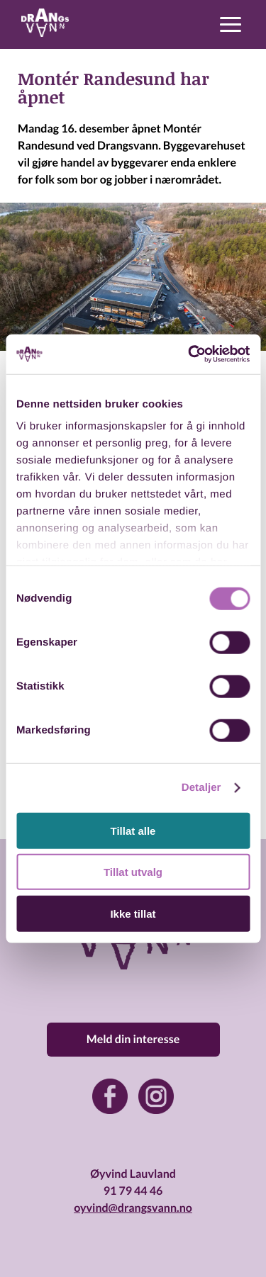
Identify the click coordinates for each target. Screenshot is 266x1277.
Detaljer (201, 788)
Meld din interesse (133, 1039)
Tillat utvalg (133, 872)
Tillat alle (133, 830)
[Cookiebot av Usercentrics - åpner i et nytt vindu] (189, 354)
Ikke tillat (132, 913)
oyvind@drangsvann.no (133, 1208)
